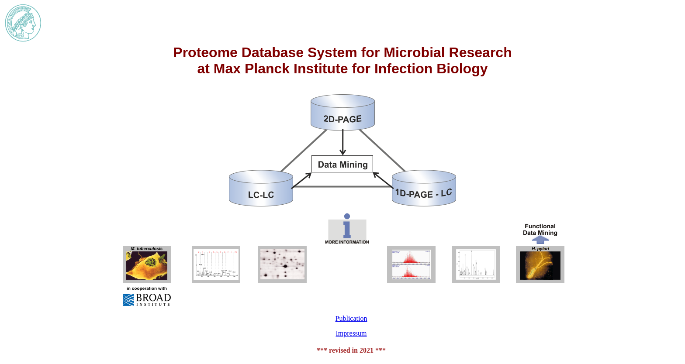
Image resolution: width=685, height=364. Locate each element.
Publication (351, 318)
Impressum (351, 333)
